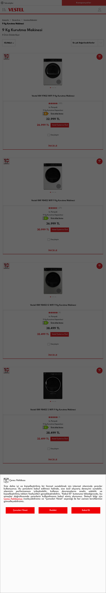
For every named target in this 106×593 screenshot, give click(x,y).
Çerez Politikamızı (13, 499)
